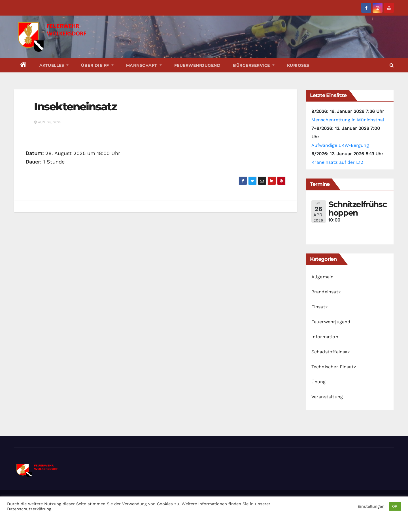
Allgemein (322, 277)
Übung (318, 381)
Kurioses (298, 65)
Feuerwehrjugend (197, 65)
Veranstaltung (327, 396)
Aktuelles (54, 65)
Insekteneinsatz (75, 106)
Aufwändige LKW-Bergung (340, 145)
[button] (392, 65)
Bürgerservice (254, 65)
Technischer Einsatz (333, 366)
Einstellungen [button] (371, 506)
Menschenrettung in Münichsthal (347, 119)
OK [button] (395, 506)
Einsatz (319, 306)
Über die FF (97, 65)
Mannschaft (144, 65)
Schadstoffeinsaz (330, 351)
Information (324, 336)
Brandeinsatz (326, 291)
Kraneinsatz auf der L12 (337, 162)
